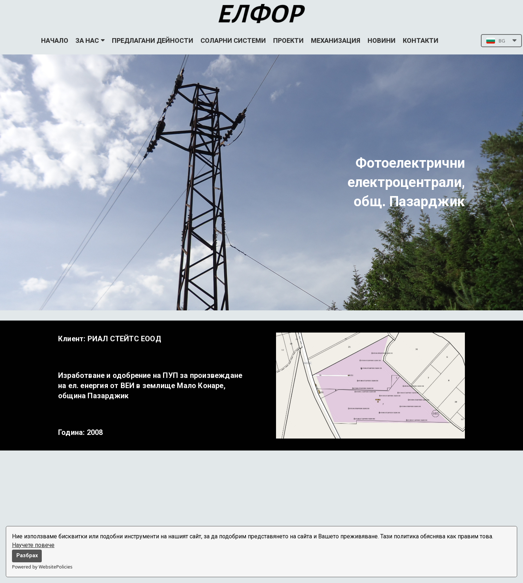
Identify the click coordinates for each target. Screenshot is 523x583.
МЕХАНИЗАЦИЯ (335, 40)
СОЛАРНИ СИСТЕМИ (233, 40)
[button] (501, 40)
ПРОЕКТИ (288, 40)
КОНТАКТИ (420, 40)
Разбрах (27, 556)
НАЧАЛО (54, 40)
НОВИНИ (382, 40)
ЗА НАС (90, 40)
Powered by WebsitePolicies (42, 566)
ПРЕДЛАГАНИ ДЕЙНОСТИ (152, 40)
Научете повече (33, 545)
